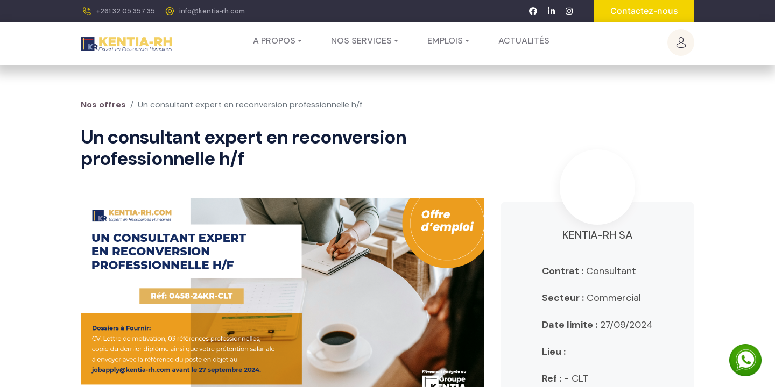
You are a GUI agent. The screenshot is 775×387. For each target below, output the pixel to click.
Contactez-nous (644, 10)
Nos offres (103, 104)
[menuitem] (523, 40)
